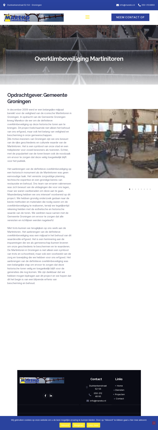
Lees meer (93, 425)
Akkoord (65, 425)
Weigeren (78, 425)
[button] (87, 17)
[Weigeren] (154, 423)
